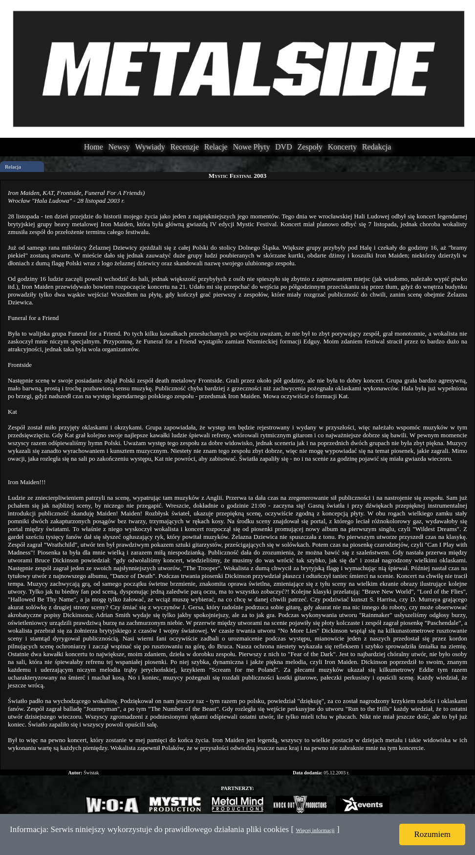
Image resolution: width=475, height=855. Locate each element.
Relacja (13, 167)
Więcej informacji (315, 830)
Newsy (119, 147)
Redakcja (376, 147)
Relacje (216, 147)
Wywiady (150, 147)
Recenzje (184, 147)
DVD (283, 147)
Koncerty (342, 147)
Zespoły (310, 147)
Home (93, 147)
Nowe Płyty (251, 147)
